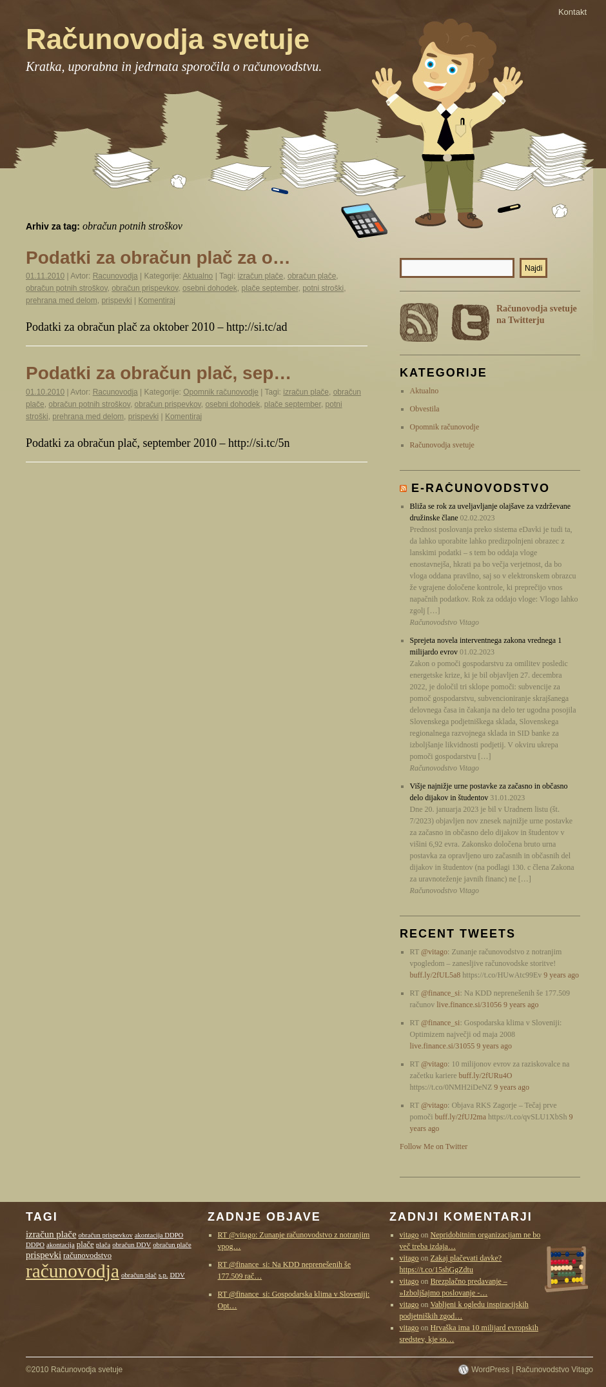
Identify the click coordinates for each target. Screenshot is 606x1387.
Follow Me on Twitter (433, 1146)
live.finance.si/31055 (442, 1045)
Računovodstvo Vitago (554, 1369)
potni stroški (323, 288)
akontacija (60, 1244)
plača (103, 1244)
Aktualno (198, 275)
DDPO (35, 1244)
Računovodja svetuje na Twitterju (536, 314)
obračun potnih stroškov (67, 288)
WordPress (490, 1369)
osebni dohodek (209, 288)
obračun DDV (131, 1244)
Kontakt (572, 12)
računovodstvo (87, 1255)
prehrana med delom (61, 300)
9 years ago (561, 974)
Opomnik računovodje (221, 392)
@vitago (434, 951)
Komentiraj (157, 300)
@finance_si (440, 993)
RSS (419, 322)
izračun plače (261, 275)
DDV (177, 1275)
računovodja (72, 1271)
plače (85, 1244)
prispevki (116, 300)
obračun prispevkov (145, 288)
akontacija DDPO (159, 1235)
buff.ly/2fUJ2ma (460, 1116)
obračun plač (139, 1275)
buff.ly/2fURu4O (486, 1075)
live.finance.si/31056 (469, 1004)
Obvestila (425, 408)
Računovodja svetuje (167, 39)
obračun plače (312, 275)
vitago (409, 1234)
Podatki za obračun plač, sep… (158, 373)
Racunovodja (115, 275)
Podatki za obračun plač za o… (158, 258)
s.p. (163, 1275)
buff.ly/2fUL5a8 (435, 974)
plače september (269, 288)
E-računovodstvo (480, 488)
